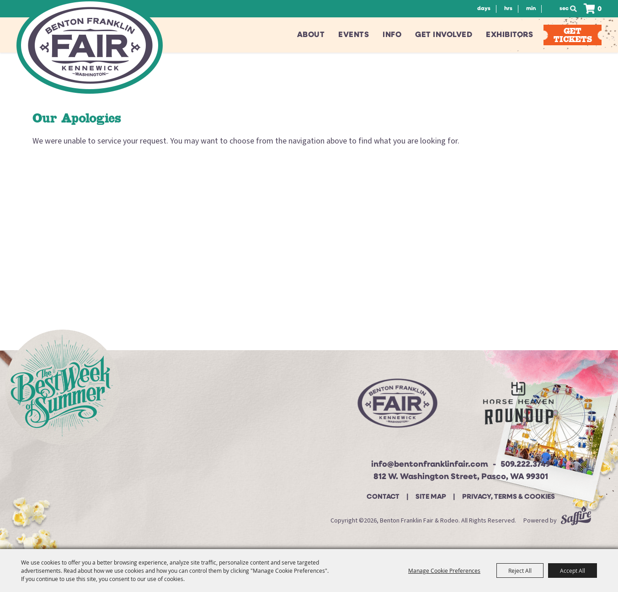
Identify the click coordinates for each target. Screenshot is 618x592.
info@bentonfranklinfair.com (429, 464)
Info (392, 35)
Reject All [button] (520, 570)
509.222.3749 (525, 464)
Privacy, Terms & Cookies (508, 497)
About (311, 35)
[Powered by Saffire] (576, 520)
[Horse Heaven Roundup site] (518, 406)
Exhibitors (509, 35)
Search (576, 9)
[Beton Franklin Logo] (396, 407)
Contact (383, 497)
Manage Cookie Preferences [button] (444, 570)
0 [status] (599, 9)
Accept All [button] (572, 570)
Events (353, 35)
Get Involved (443, 35)
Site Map (431, 497)
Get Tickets (573, 35)
